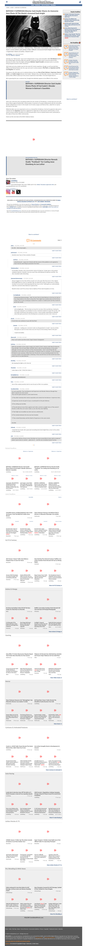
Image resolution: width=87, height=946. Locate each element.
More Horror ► (58, 724)
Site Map (14, 929)
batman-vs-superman (20, 7)
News (32, 5)
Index (10, 929)
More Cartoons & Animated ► (54, 770)
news (12, 7)
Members (53, 5)
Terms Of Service (24, 929)
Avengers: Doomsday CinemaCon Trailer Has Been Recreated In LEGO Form (72, 16)
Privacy (41, 929)
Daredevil (17, 521)
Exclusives (37, 5)
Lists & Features (45, 5)
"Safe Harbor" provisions (43, 201)
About (18, 929)
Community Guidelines (46, 204)
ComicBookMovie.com (16, 210)
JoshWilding (9, 54)
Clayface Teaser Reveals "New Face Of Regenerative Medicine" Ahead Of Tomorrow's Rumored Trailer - (72, 36)
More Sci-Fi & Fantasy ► (55, 585)
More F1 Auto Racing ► (56, 817)
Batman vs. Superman (15, 55)
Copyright (46, 929)
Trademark (51, 929)
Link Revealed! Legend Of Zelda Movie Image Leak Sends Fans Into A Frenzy (72, 25)
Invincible (31, 497)
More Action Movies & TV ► (54, 865)
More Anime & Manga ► (55, 631)
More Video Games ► (56, 677)
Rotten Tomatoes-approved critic (45, 184)
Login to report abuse (56, 250)
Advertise (61, 929)
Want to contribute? (34, 233)
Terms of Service (35, 204)
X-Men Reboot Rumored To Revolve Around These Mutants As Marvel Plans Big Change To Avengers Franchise (72, 30)
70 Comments (34, 240)
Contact (56, 929)
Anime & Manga (58, 521)
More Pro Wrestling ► (56, 914)
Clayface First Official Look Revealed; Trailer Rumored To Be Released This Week (72, 20)
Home (7, 7)
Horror (59, 497)
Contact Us (7, 943)
